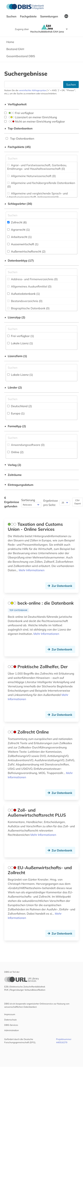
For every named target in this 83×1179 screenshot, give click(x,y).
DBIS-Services (11, 1025)
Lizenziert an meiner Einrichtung (30, 117)
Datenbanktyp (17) (19, 260)
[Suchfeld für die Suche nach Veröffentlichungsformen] (41, 437)
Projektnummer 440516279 (63, 1041)
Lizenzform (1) (15, 356)
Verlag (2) (12, 465)
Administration (11, 1030)
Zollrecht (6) (17, 222)
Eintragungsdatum (18, 485)
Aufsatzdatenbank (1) (23, 293)
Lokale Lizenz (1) (20, 343)
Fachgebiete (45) (17, 147)
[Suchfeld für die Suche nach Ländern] (41, 399)
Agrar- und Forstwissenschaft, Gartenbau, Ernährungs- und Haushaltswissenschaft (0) (37, 166)
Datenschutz (10, 1019)
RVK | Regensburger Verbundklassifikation (24, 989)
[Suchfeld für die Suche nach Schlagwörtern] (41, 215)
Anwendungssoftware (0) (26, 445)
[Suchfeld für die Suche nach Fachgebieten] (41, 158)
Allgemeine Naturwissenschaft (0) (31, 176)
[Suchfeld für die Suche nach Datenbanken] (32, 84)
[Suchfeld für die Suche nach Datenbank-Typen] (41, 272)
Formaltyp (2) (15, 426)
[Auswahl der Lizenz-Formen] (41, 367)
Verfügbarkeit (15, 104)
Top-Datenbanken (18, 128)
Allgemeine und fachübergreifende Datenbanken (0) (41, 184)
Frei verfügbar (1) (20, 336)
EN (66, 16)
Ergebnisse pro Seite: (50, 503)
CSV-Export (78, 502)
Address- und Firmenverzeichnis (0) (32, 279)
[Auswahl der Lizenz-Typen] (41, 328)
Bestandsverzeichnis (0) (24, 301)
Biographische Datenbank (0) (28, 308)
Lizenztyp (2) (14, 317)
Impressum (9, 1014)
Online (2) (15, 452)
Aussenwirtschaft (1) (22, 244)
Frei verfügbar (19, 113)
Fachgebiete (28, 16)
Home (10, 42)
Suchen (11, 16)
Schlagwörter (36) (18, 203)
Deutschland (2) (19, 406)
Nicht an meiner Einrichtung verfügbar (34, 121)
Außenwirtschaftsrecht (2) (26, 251)
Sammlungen (49, 16)
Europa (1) (16, 413)
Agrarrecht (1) (18, 229)
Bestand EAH (15, 49)
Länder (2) (13, 387)
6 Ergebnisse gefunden (11, 502)
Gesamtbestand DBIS (20, 56)
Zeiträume (13, 475)
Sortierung (28, 500)
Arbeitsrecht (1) (19, 237)
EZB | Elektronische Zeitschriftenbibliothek (24, 986)
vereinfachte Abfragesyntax (32, 90)
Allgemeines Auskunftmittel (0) (29, 286)
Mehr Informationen (31, 570)
